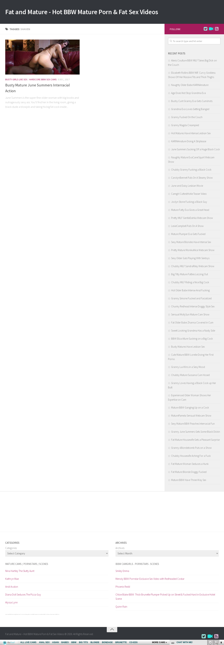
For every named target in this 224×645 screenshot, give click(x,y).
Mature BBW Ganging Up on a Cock (190, 408)
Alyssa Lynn (11, 603)
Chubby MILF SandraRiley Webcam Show (192, 267)
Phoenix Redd (122, 587)
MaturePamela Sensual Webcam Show (191, 416)
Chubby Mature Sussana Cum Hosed (190, 375)
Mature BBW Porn (55, 615)
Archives (119, 548)
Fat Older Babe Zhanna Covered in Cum (192, 323)
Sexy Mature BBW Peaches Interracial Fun (193, 424)
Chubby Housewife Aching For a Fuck (191, 456)
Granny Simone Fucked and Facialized (191, 299)
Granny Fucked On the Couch (186, 117)
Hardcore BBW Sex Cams (43, 80)
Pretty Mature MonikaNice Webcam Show (192, 250)
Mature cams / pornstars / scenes (26, 564)
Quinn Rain (121, 607)
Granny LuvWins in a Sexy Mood (188, 367)
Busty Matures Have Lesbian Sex (188, 347)
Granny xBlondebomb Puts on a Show (191, 448)
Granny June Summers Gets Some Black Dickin (195, 432)
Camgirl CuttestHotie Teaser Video (189, 194)
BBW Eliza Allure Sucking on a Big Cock (192, 339)
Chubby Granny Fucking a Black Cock (191, 170)
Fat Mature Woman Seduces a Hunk (190, 464)
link (221, 590)
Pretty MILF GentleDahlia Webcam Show (192, 218)
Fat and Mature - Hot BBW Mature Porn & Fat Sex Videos (89, 12)
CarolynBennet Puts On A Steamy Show (192, 178)
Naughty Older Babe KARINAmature (189, 85)
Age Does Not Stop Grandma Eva (188, 93)
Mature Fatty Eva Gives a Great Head (190, 210)
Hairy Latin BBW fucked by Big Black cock (12, 615)
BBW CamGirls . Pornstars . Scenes (137, 564)
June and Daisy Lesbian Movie (187, 186)
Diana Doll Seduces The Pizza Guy (23, 595)
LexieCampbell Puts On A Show (187, 226)
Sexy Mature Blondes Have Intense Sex (191, 242)
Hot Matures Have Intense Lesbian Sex (191, 134)
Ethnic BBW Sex (44, 615)
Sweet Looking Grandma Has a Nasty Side (193, 331)
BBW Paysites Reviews (37, 615)
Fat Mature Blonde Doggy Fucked (188, 472)
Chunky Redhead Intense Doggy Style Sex (193, 307)
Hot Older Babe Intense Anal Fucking (190, 291)
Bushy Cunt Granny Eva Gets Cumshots (191, 101)
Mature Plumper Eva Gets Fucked (188, 234)
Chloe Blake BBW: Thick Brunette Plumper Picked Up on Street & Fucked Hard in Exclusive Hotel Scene (165, 597)
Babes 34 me (49, 615)
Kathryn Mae (12, 579)
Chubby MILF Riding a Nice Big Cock (190, 283)
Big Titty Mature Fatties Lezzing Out (189, 275)
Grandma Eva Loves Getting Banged (190, 109)
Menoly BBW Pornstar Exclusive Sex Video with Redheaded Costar (149, 579)
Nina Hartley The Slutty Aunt (19, 571)
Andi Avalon (11, 587)
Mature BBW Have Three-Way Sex (188, 480)
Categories (11, 548)
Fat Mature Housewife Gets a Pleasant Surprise (195, 440)
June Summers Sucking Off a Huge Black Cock (195, 150)
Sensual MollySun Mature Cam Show (190, 315)
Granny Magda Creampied (185, 126)
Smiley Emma (122, 571)
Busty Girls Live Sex (16, 80)
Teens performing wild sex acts (26, 615)
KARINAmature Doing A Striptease (188, 142)
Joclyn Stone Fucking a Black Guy (189, 202)
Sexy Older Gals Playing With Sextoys (190, 258)
